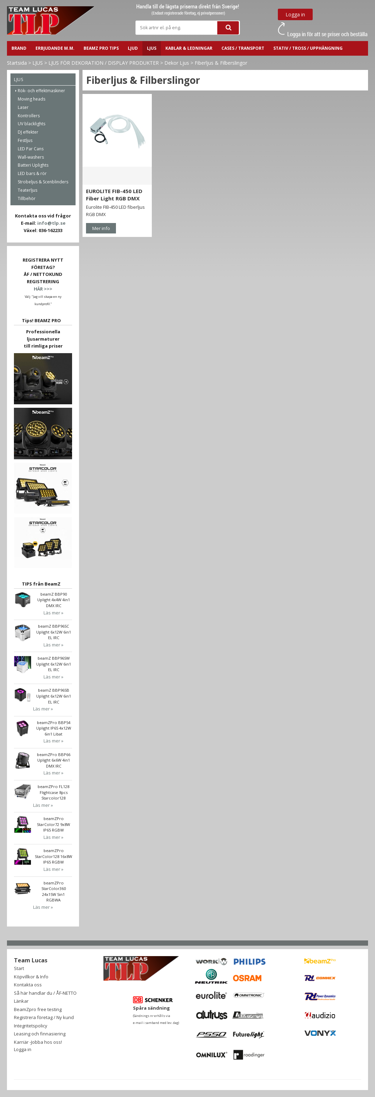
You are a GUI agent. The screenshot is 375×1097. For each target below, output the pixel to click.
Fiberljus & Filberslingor (221, 62)
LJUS (151, 48)
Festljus (25, 140)
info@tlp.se (51, 223)
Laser (23, 107)
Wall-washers (31, 157)
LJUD (133, 48)
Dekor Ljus (176, 62)
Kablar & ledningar (188, 48)
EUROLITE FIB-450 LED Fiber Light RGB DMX (114, 195)
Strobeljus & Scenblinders (43, 182)
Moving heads (31, 99)
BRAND (18, 48)
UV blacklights (31, 124)
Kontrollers (29, 116)
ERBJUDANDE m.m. (55, 48)
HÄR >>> (43, 289)
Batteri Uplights (33, 165)
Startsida (17, 62)
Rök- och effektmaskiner (41, 91)
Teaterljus (27, 190)
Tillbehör (27, 198)
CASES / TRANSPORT (242, 48)
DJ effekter (28, 132)
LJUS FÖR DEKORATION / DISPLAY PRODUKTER (103, 62)
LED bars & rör (32, 173)
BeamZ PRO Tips (101, 48)
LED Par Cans (31, 149)
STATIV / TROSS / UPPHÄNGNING (308, 48)
